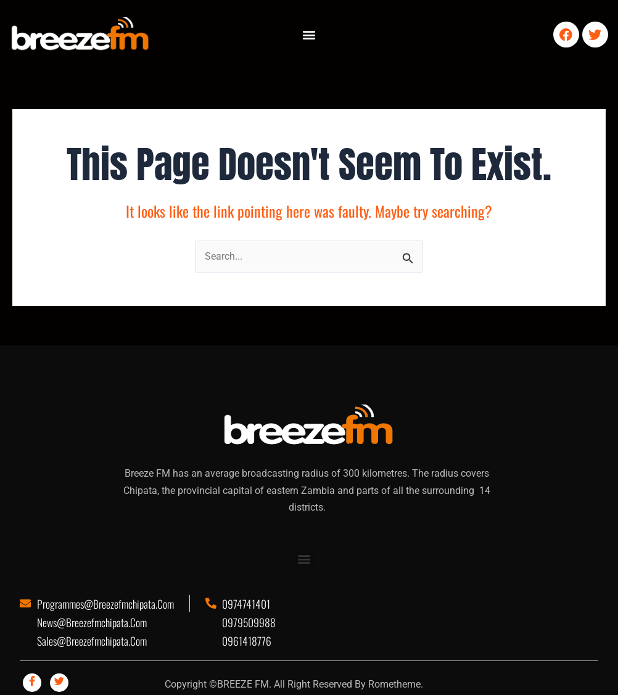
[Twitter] (59, 682)
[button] (309, 35)
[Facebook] (32, 682)
